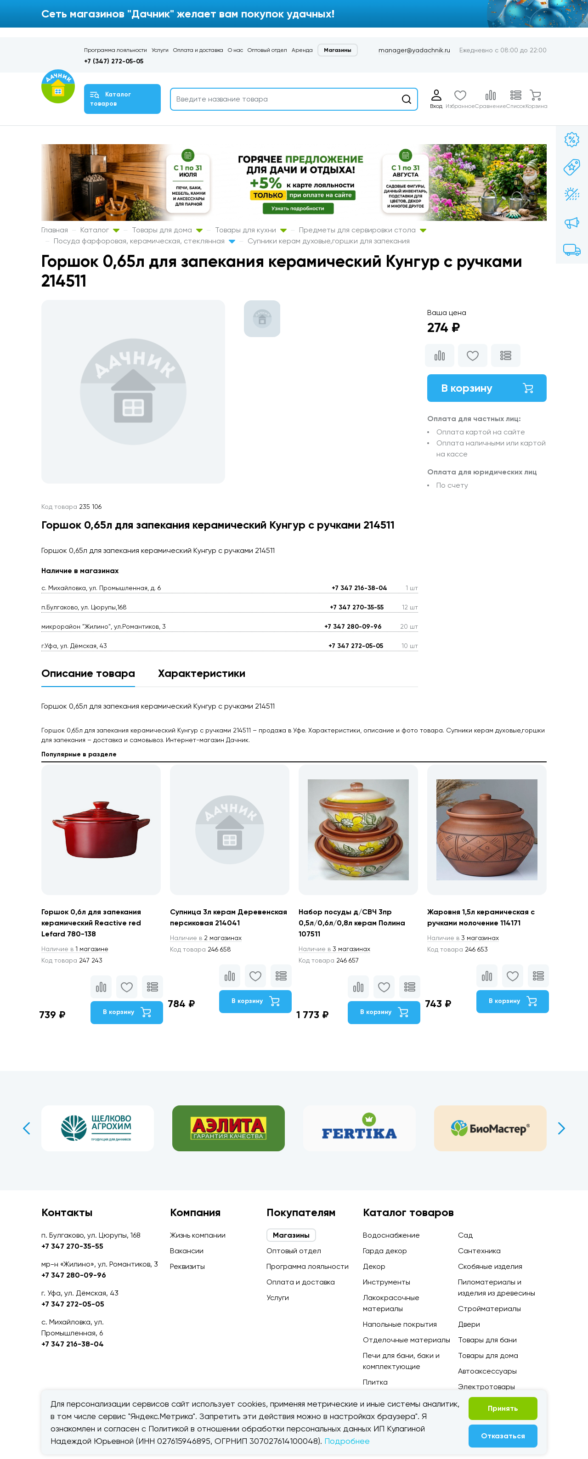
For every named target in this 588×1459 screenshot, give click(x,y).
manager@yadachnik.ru (414, 50)
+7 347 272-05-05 (355, 646)
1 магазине (74, 948)
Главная (54, 229)
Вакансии (187, 1250)
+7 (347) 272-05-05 (113, 61)
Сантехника (479, 1250)
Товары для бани (487, 1339)
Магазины (337, 50)
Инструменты (386, 1282)
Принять (503, 1408)
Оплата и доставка (198, 50)
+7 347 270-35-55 (357, 607)
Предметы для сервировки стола (362, 229)
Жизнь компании (198, 1235)
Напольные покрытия (400, 1324)
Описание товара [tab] (88, 673)
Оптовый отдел (267, 50)
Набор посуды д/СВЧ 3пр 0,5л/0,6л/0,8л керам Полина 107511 (352, 922)
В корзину (487, 387)
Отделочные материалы (406, 1339)
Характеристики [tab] (201, 673)
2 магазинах (206, 937)
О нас (235, 50)
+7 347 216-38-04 (359, 588)
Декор (374, 1266)
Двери (469, 1324)
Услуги (160, 50)
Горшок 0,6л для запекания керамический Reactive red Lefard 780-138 (91, 922)
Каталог (99, 229)
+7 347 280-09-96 (353, 627)
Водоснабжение (391, 1235)
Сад (465, 1235)
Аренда (302, 50)
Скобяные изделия (490, 1266)
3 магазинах (334, 948)
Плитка (375, 1382)
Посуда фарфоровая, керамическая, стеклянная (144, 241)
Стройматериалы (489, 1308)
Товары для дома (167, 229)
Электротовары (486, 1386)
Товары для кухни (251, 229)
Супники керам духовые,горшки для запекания (329, 241)
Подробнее (347, 1441)
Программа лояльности (115, 50)
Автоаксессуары (487, 1371)
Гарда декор (385, 1250)
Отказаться (503, 1435)
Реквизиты (187, 1266)
